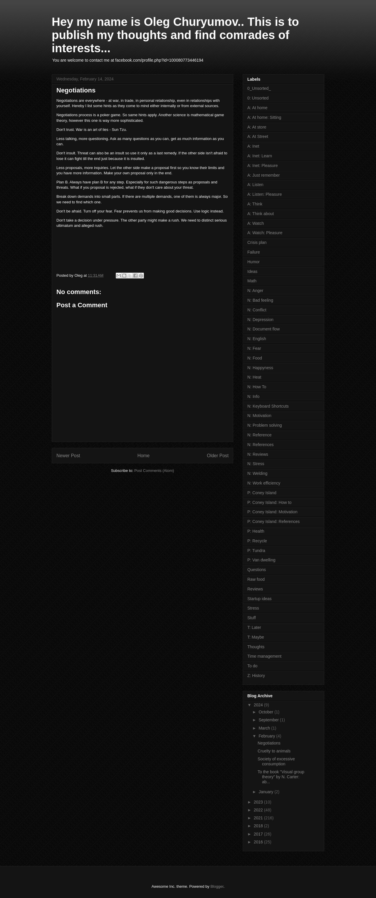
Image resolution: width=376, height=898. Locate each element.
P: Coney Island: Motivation (272, 511)
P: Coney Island (261, 492)
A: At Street (257, 136)
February (267, 736)
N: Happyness (260, 367)
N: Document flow (263, 329)
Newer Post (68, 455)
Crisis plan (256, 242)
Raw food (256, 579)
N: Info (253, 396)
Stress (253, 608)
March (264, 728)
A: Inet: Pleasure (262, 165)
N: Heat (254, 377)
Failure (253, 252)
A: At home (257, 107)
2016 (259, 842)
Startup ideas (259, 598)
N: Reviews (257, 454)
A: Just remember (263, 175)
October (266, 712)
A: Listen (255, 184)
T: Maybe (255, 637)
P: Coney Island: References (273, 521)
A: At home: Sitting (264, 117)
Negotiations (269, 743)
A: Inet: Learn (259, 155)
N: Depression (260, 319)
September (269, 720)
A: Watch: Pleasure (264, 232)
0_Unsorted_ (259, 88)
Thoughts (255, 646)
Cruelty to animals (274, 751)
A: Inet (253, 146)
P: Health (255, 531)
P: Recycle (257, 541)
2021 (259, 818)
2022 (259, 810)
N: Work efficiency (263, 483)
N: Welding (257, 473)
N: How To (256, 386)
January (266, 791)
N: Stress (255, 463)
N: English (256, 338)
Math (251, 280)
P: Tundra (256, 550)
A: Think (254, 204)
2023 (259, 802)
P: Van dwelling (261, 560)
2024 (259, 705)
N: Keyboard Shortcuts (268, 406)
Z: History (256, 675)
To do (252, 666)
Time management (264, 656)
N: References (260, 444)
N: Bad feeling (260, 300)
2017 (259, 834)
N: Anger (255, 290)
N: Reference (259, 435)
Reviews (255, 589)
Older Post (218, 455)
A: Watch (255, 223)
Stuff (251, 617)
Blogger (216, 886)
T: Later (254, 627)
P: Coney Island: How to (269, 502)
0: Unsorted (257, 98)
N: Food (254, 358)
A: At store (256, 127)
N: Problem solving (264, 425)
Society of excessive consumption (276, 761)
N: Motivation (259, 415)
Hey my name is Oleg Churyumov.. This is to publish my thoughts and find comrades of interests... (175, 35)
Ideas (252, 271)
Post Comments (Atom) (154, 470)
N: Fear (254, 348)
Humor (253, 261)
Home (143, 455)
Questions (256, 569)
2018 (259, 825)
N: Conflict (256, 310)
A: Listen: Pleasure (264, 194)
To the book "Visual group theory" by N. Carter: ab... (281, 776)
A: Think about (260, 213)
